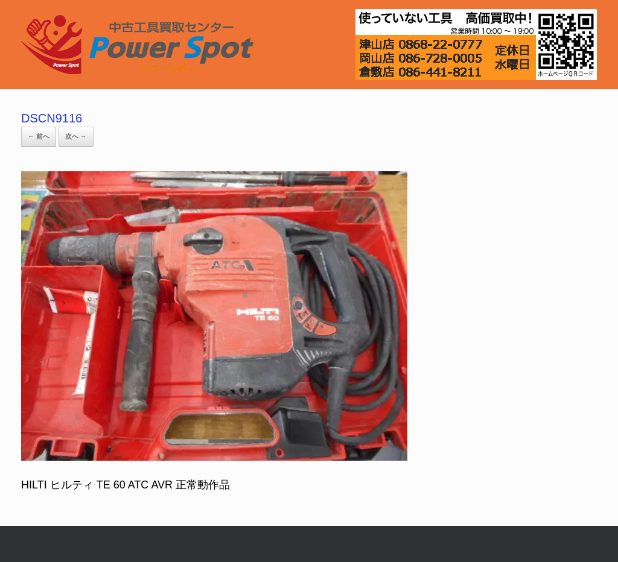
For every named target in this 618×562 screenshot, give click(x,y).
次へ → (76, 136)
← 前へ (38, 136)
